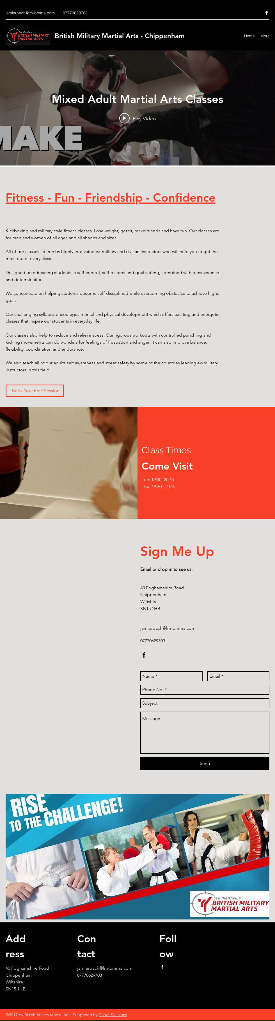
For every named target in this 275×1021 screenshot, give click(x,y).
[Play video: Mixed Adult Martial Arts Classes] (137, 118)
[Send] (204, 763)
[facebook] (266, 13)
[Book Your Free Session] (35, 391)
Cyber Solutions (113, 1014)
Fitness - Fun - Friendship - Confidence (111, 197)
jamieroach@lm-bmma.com (30, 12)
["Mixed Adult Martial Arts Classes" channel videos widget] (137, 107)
